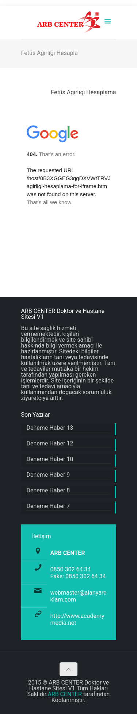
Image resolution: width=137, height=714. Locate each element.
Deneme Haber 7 (48, 506)
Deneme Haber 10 (50, 459)
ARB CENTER (64, 694)
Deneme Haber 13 (50, 428)
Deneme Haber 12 (50, 444)
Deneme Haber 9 (48, 475)
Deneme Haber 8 (48, 491)
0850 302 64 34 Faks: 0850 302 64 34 (78, 573)
